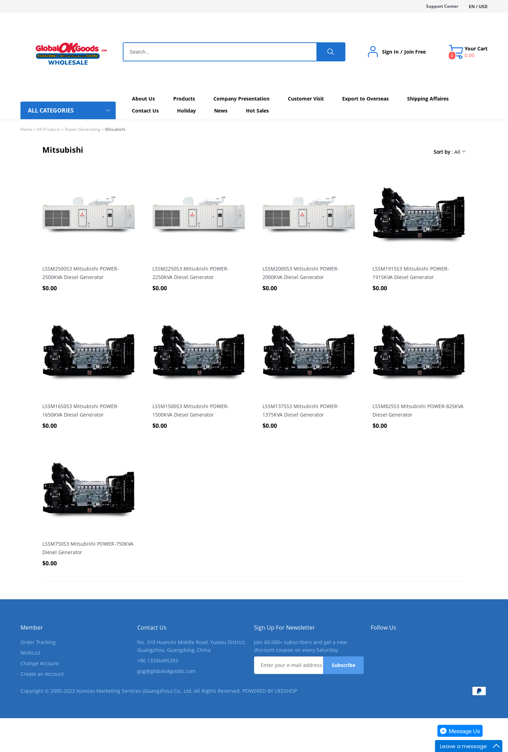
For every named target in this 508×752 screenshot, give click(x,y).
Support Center (442, 6)
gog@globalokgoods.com (166, 671)
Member (31, 627)
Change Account (39, 663)
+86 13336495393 (157, 660)
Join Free (415, 52)
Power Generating (83, 129)
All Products (48, 129)
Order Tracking (38, 642)
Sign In (390, 52)
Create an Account (42, 674)
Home (26, 129)
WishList (30, 652)
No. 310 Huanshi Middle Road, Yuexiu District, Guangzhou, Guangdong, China (191, 646)
